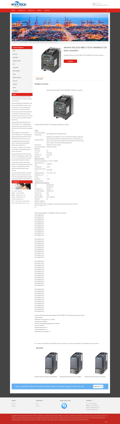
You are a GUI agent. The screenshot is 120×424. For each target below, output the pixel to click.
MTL (14, 64)
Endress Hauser (17, 77)
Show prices (49, 152)
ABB (14, 50)
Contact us (14, 406)
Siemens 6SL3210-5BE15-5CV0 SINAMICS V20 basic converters (51, 343)
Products (21, 10)
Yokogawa (15, 91)
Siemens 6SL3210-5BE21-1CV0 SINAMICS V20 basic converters (84, 343)
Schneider (15, 57)
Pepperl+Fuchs (17, 60)
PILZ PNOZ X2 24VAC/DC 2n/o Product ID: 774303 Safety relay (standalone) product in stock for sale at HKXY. (21, 149)
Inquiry (70, 61)
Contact (47, 10)
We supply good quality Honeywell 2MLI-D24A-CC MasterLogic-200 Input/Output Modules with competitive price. (21, 143)
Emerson (15, 81)
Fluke (14, 87)
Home (15, 42)
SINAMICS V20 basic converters (54, 144)
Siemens (15, 54)
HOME (13, 10)
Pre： (36, 343)
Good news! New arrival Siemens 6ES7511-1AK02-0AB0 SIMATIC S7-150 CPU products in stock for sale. (22, 99)
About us (31, 10)
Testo (14, 74)
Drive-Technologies (23, 42)
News (39, 10)
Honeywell (15, 67)
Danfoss (15, 84)
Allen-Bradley (16, 70)
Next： (68, 343)
